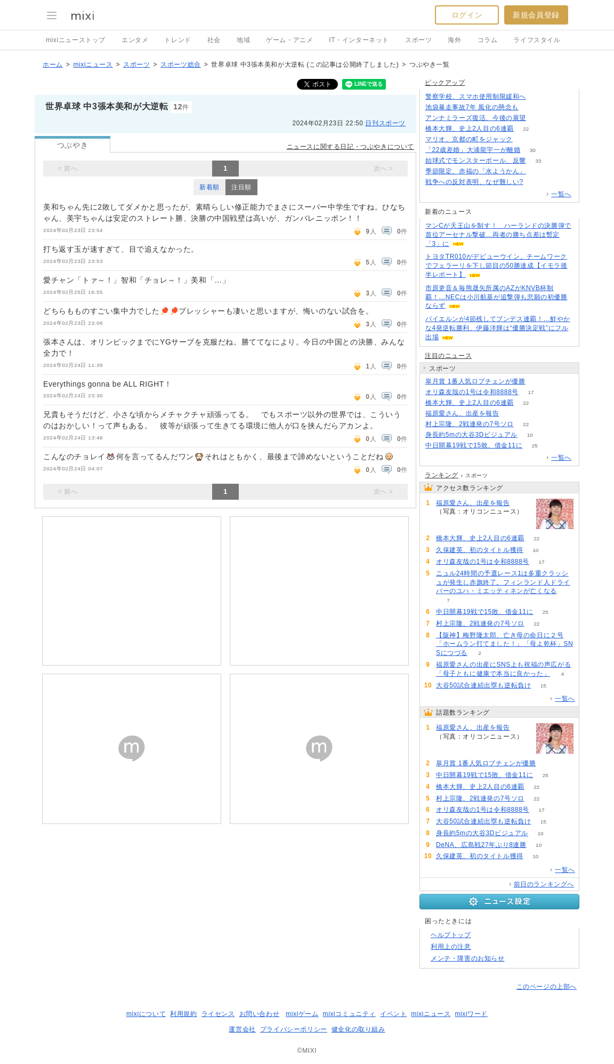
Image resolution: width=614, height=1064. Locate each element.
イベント (393, 1014)
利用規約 (183, 1014)
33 (538, 161)
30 (533, 150)
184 (531, 107)
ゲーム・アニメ (289, 40)
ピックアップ (445, 82)
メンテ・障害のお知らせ (468, 958)
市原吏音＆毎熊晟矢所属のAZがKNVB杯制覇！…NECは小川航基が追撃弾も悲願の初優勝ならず (496, 297)
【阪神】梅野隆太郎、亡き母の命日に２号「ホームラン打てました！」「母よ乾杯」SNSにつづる (504, 644)
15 (543, 686)
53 (525, 139)
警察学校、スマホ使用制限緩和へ (475, 96)
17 (531, 392)
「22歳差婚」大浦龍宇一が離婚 (472, 150)
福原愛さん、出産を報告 (462, 413)
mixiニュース (92, 64)
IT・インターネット (359, 40)
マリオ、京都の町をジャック (469, 139)
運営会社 (242, 1029)
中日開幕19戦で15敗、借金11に (473, 445)
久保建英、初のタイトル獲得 (479, 550)
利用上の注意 (451, 946)
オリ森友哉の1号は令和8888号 (472, 392)
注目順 (241, 187)
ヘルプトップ (451, 935)
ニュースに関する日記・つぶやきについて (350, 146)
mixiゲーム (302, 1014)
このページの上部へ (546, 986)
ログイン (466, 15)
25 (535, 446)
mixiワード (471, 1014)
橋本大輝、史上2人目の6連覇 (469, 128)
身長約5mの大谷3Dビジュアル (471, 434)
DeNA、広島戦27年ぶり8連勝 (481, 845)
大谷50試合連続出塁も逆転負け (483, 685)
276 (535, 182)
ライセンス (218, 1014)
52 (538, 171)
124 (538, 97)
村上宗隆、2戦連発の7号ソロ (469, 424)
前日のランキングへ (544, 884)
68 (511, 414)
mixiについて (146, 1014)
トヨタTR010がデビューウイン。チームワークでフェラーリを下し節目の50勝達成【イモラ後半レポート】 (496, 265)
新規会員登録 (536, 15)
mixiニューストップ (76, 40)
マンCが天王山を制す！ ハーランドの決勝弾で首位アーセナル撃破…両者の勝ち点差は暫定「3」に (498, 234)
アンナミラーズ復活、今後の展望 (475, 118)
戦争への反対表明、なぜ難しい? (474, 182)
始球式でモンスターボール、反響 (475, 160)
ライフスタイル (536, 40)
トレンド (177, 40)
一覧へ (561, 194)
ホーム (53, 64)
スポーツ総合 (180, 64)
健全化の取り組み (358, 1029)
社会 (214, 40)
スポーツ (418, 40)
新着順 (209, 187)
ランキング (441, 475)
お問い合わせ (259, 1014)
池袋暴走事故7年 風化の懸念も (472, 107)
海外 (454, 40)
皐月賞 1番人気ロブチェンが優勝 (475, 381)
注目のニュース (448, 355)
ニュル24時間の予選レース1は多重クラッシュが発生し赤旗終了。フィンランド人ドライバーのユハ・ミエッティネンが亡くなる (503, 582)
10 (529, 435)
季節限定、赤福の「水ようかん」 (475, 171)
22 (526, 129)
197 (538, 118)
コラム (488, 40)
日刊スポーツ (385, 123)
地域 (243, 40)
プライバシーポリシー (293, 1029)
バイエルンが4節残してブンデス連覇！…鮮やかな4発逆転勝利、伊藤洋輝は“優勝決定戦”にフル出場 (497, 328)
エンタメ (135, 40)
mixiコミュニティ (349, 1014)
